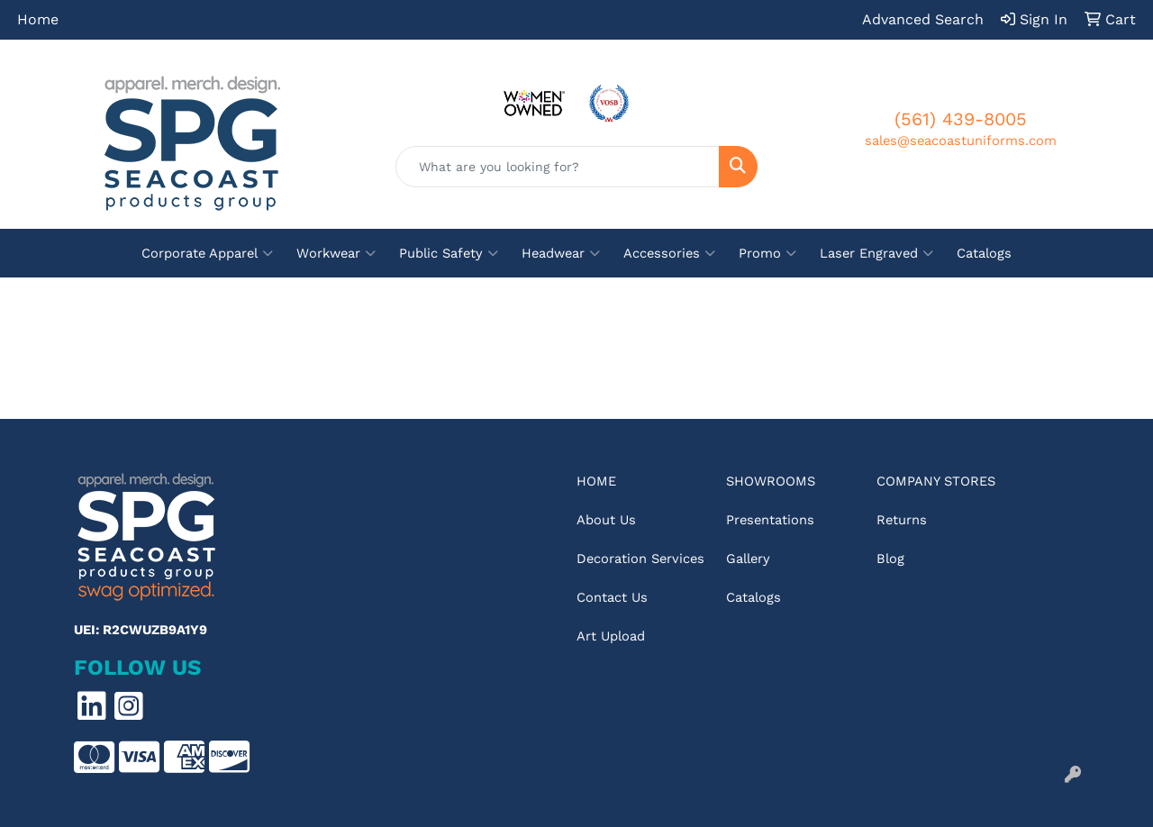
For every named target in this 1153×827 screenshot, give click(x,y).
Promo (767, 253)
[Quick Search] (558, 166)
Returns (901, 520)
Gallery (748, 558)
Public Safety (448, 253)
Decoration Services (640, 558)
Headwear (561, 253)
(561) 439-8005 (960, 119)
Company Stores (935, 481)
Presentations (770, 520)
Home (38, 19)
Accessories (669, 253)
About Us (606, 520)
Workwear (336, 253)
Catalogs (984, 253)
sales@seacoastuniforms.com (961, 140)
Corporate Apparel (207, 253)
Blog (890, 558)
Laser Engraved (876, 253)
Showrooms (770, 481)
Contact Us (612, 597)
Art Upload (610, 636)
